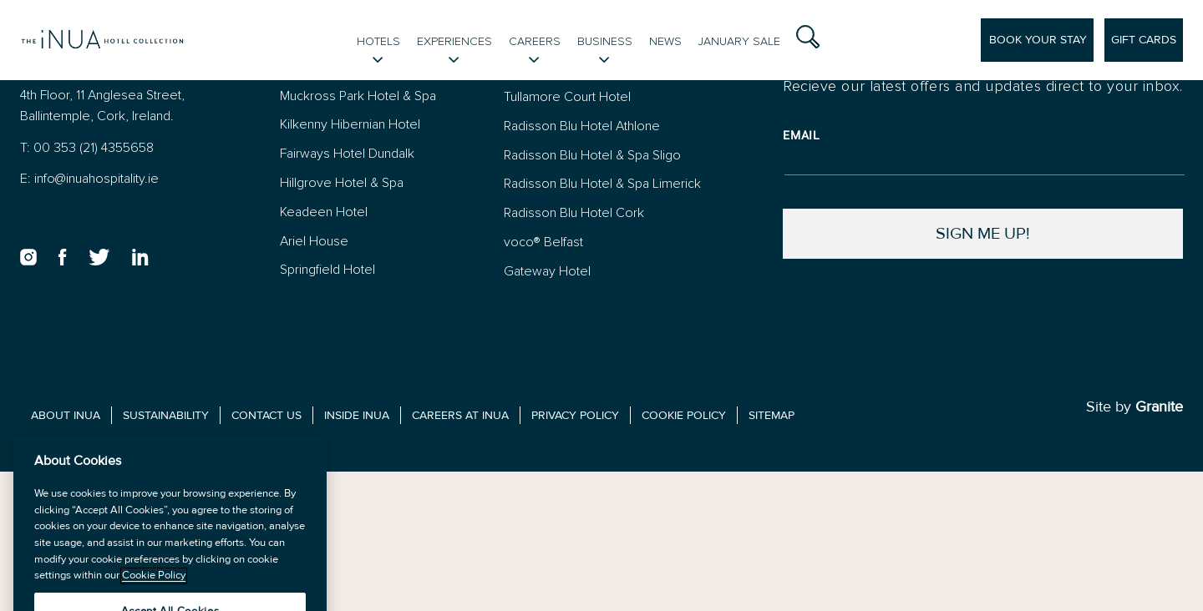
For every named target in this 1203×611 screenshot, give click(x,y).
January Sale (739, 41)
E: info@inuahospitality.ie (89, 178)
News (665, 41)
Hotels (378, 41)
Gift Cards (1143, 40)
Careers (535, 41)
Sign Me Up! (983, 233)
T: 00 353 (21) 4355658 (87, 147)
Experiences (454, 41)
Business (604, 41)
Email (801, 135)
